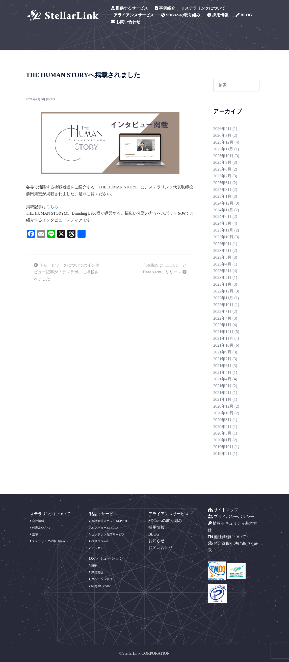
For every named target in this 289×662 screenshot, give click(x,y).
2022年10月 (223, 305)
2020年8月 (222, 420)
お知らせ (156, 541)
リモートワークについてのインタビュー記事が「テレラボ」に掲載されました (66, 272)
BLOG (243, 15)
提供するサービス (129, 8)
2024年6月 (222, 216)
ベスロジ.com (99, 541)
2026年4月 (222, 128)
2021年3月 (222, 386)
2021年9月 (222, 352)
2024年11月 (223, 210)
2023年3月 (222, 271)
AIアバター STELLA (104, 527)
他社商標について (227, 537)
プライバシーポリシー (231, 516)
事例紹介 (165, 8)
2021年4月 (222, 379)
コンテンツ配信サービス (107, 534)
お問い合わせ (125, 22)
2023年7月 (222, 250)
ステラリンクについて (203, 8)
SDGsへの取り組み (180, 15)
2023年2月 (222, 277)
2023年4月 (222, 264)
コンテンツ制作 (101, 579)
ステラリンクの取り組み (47, 541)
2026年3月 (222, 135)
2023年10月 (223, 237)
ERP (93, 565)
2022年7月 (222, 311)
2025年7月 (222, 176)
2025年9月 (222, 162)
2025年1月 (222, 196)
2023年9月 (222, 244)
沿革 (34, 534)
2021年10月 (223, 345)
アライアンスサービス (132, 15)
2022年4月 (222, 318)
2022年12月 (223, 291)
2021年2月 (222, 392)
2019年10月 (223, 447)
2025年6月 (222, 183)
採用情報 (217, 15)
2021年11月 (223, 338)
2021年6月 (222, 365)
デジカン (96, 548)
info (51, 99)
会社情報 (37, 521)
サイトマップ (223, 510)
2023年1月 (222, 284)
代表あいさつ (40, 527)
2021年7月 (222, 359)
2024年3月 (222, 223)
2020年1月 (222, 440)
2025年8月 (222, 169)
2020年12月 (223, 406)
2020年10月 (223, 413)
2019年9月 (222, 453)
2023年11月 (223, 230)
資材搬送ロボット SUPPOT (108, 521)
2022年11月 (223, 298)
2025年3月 (222, 189)
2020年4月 (222, 426)
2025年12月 (223, 142)
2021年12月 (223, 331)
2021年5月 (222, 372)
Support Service (100, 586)
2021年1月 (222, 399)
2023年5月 (222, 257)
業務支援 (96, 572)
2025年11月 (223, 149)
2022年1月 (222, 325)
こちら (52, 207)
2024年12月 (223, 203)
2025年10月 (223, 156)
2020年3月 (222, 433)
